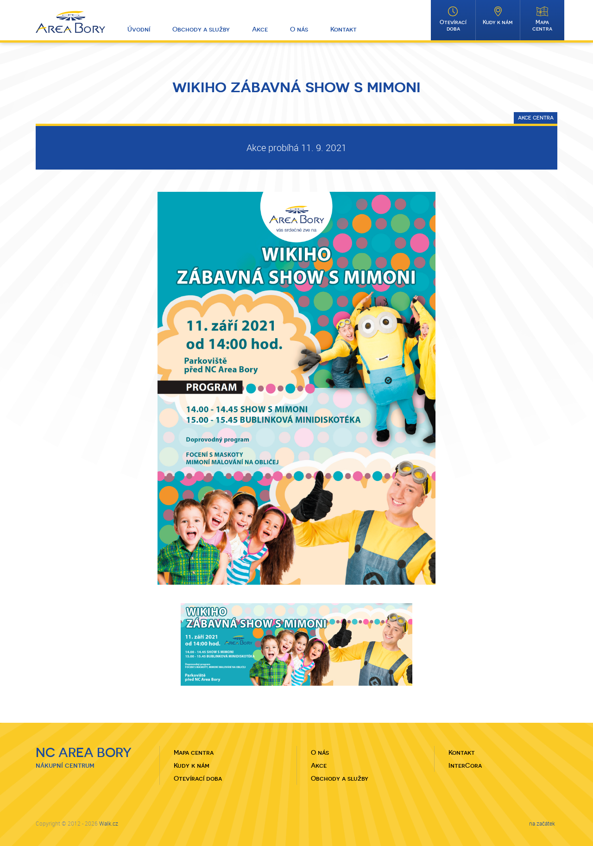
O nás (299, 29)
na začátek (542, 823)
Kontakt (343, 29)
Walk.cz (108, 823)
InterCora (465, 765)
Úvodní (138, 29)
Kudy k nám (498, 22)
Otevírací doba (453, 25)
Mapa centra (542, 25)
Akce (260, 29)
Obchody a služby (201, 29)
